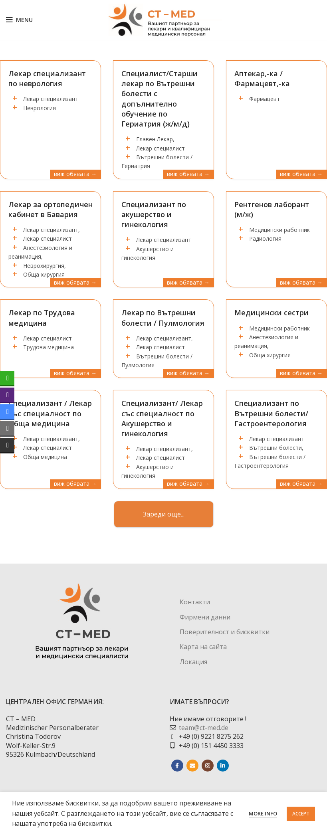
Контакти (195, 602)
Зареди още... (163, 514)
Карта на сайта (203, 646)
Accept (300, 813)
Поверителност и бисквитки (225, 631)
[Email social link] (192, 766)
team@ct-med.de (203, 727)
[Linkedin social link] (223, 766)
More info (263, 813)
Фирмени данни (205, 617)
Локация (193, 661)
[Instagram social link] (208, 766)
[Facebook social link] (177, 766)
